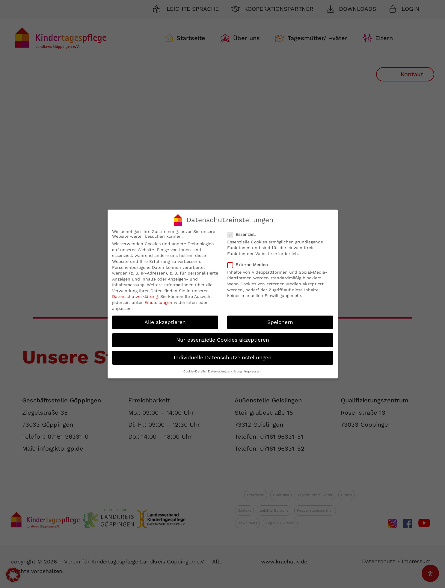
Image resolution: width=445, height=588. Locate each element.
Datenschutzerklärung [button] (225, 369)
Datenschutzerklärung (135, 294)
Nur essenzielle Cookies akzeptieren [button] (222, 337)
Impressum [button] (253, 369)
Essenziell (244, 232)
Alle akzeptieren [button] (165, 320)
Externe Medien (250, 262)
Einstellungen (158, 300)
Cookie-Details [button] (194, 369)
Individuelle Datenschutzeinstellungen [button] (222, 355)
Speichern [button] (280, 320)
